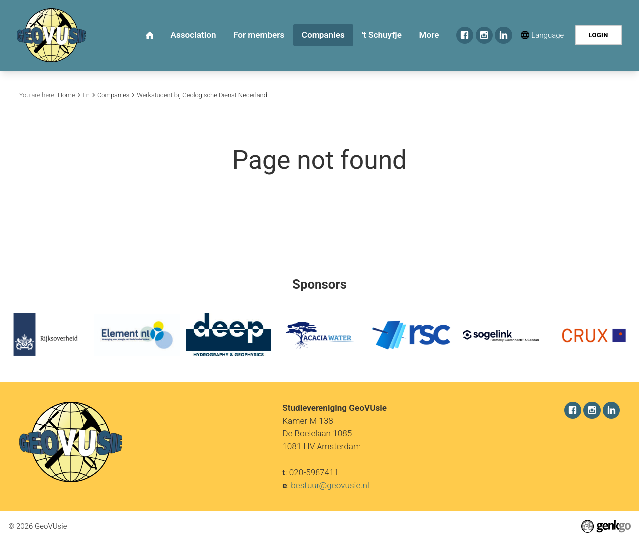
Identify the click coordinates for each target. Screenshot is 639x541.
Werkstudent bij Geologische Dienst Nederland (202, 95)
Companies (113, 95)
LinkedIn (503, 35)
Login (598, 35)
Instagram (484, 35)
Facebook (464, 35)
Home (66, 95)
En (85, 95)
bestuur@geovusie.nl (330, 485)
